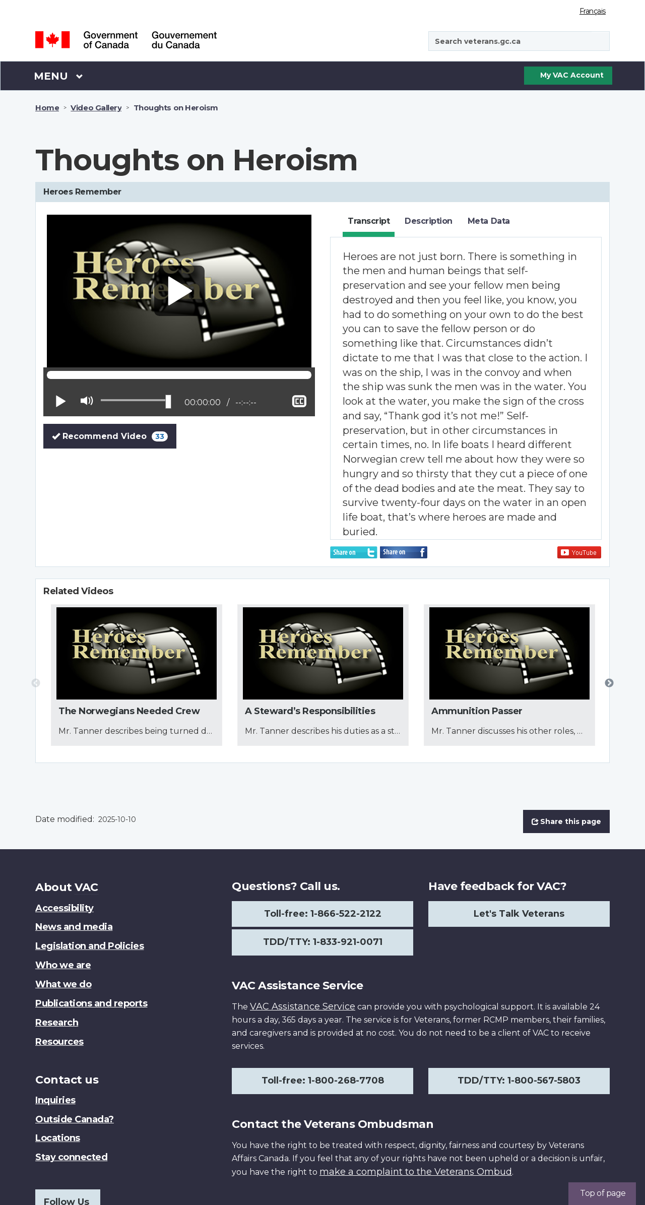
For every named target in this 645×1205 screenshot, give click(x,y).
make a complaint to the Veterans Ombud (415, 1171)
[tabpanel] (466, 388)
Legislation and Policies (89, 946)
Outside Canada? (74, 1119)
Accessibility (64, 908)
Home (47, 107)
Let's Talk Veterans (519, 913)
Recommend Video (114, 435)
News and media (73, 926)
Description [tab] (429, 221)
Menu (58, 75)
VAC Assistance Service (302, 1006)
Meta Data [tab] (489, 221)
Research (56, 1022)
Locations (57, 1138)
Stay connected (71, 1157)
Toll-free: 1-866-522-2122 (322, 913)
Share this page (566, 821)
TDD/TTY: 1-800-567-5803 (519, 1080)
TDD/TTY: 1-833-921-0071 (322, 941)
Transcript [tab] (369, 221)
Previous (36, 683)
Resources (59, 1041)
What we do (63, 984)
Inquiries (55, 1100)
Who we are (63, 965)
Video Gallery (96, 107)
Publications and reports (91, 1003)
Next (609, 683)
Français (592, 11)
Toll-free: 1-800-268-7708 (323, 1080)
